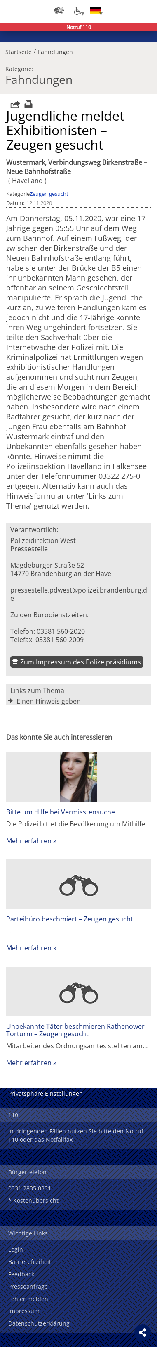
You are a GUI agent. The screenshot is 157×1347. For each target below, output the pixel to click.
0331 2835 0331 (29, 1188)
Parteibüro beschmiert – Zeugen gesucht (69, 919)
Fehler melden (28, 1299)
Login (15, 1249)
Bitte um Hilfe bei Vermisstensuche (60, 812)
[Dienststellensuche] (59, 10)
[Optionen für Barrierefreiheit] (77, 10)
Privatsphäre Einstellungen (45, 1093)
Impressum (24, 1311)
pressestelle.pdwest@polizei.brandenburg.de (78, 594)
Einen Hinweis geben (48, 701)
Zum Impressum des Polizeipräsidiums (80, 661)
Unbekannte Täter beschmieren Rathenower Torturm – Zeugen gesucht (75, 1030)
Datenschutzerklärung (39, 1323)
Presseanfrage (28, 1286)
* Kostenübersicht (33, 1200)
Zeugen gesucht (49, 194)
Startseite (18, 51)
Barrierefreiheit (29, 1262)
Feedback (21, 1274)
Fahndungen (55, 51)
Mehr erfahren (29, 841)
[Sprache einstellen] (95, 10)
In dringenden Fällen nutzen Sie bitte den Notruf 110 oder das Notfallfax (75, 1135)
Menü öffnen (144, 10)
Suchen (128, 10)
